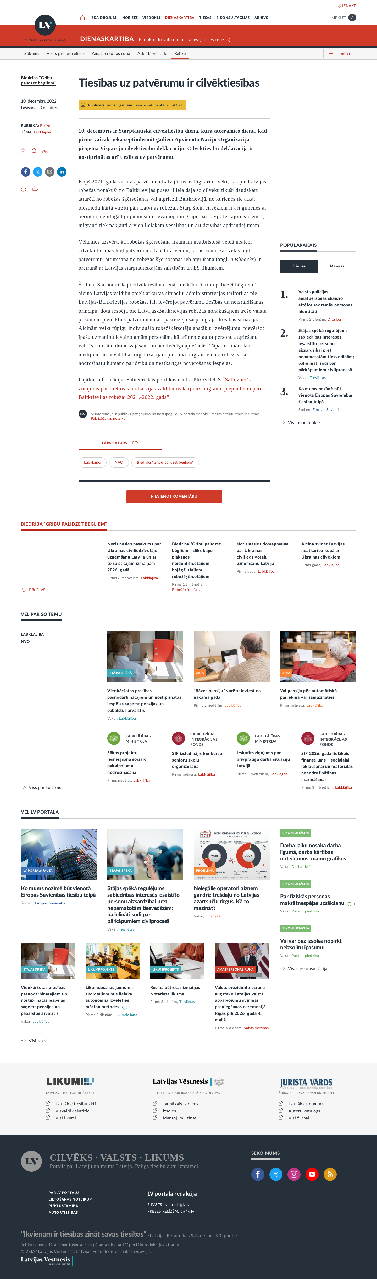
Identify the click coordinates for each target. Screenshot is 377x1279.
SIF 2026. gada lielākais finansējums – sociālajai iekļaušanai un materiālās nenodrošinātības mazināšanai (327, 767)
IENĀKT (349, 6)
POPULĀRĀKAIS (298, 245)
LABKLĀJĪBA (32, 634)
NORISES (130, 18)
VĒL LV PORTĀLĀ (40, 812)
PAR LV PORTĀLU (64, 1193)
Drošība (334, 320)
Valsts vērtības (256, 1028)
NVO (119, 462)
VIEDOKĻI (151, 18)
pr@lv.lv (187, 1211)
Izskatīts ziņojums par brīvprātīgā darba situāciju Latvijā (263, 759)
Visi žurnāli (300, 1118)
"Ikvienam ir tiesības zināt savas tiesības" (83, 1234)
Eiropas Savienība (328, 410)
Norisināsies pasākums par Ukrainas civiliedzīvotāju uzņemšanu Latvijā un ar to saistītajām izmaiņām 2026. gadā (134, 557)
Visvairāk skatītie (73, 1111)
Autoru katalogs (304, 1111)
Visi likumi (66, 1118)
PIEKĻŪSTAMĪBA (63, 1206)
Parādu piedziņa (305, 911)
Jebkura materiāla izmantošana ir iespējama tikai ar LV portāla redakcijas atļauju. (100, 1245)
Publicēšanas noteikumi (110, 418)
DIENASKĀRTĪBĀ (180, 18)
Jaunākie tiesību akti (76, 1104)
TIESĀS (205, 18)
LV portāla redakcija (172, 1194)
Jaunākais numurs (306, 1104)
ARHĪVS (261, 18)
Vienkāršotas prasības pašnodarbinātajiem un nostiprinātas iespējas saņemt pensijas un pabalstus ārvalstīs (44, 1000)
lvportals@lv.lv (177, 1205)
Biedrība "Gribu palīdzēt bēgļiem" (165, 462)
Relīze (45, 126)
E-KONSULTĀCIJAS (233, 18)
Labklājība (42, 132)
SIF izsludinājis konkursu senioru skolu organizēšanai (197, 760)
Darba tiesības (304, 867)
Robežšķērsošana (187, 590)
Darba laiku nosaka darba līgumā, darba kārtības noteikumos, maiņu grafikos (313, 852)
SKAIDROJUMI (105, 18)
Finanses (212, 916)
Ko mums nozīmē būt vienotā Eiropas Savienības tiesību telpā (325, 395)
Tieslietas (318, 378)
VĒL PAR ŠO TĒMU (41, 614)
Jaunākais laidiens (180, 1104)
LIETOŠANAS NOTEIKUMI (71, 1199)
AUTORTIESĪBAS (63, 1212)
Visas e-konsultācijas (309, 968)
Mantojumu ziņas (180, 1118)
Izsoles (169, 1111)
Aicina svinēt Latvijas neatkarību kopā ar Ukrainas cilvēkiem (323, 550)
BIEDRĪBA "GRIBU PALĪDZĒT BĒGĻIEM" (64, 524)
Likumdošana (126, 1015)
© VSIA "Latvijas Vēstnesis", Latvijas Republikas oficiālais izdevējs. (86, 1251)
